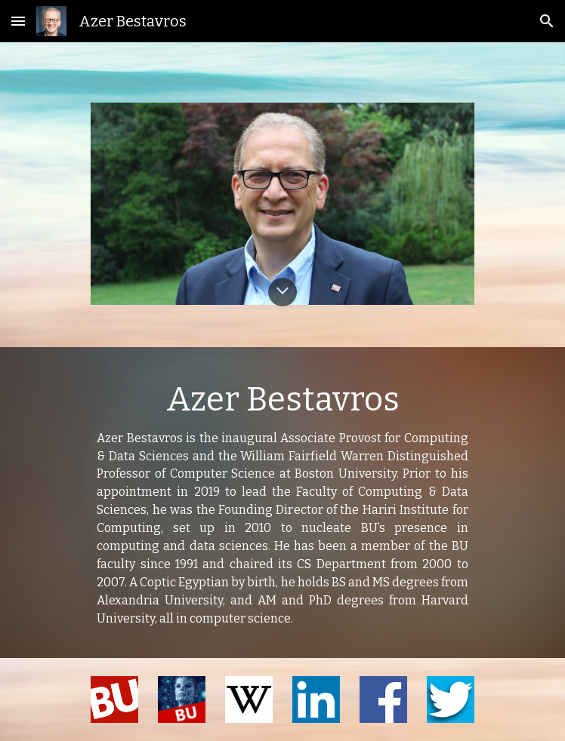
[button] (18, 21)
